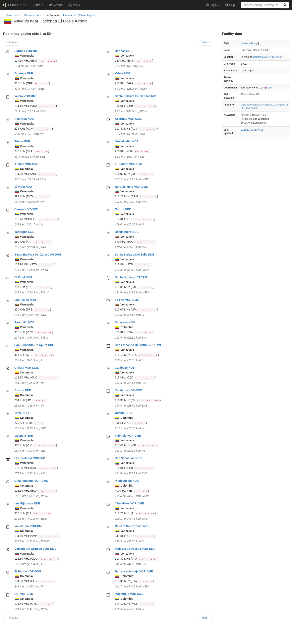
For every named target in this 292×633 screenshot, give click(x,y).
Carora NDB (123, 209)
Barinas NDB (123, 51)
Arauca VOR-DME (26, 164)
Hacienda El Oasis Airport (79, 15)
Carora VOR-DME (26, 209)
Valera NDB (122, 73)
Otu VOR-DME (24, 593)
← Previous (12, 42)
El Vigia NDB (23, 186)
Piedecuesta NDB (127, 480)
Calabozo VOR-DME (128, 390)
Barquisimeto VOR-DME (131, 186)
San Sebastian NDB (128, 458)
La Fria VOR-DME (127, 299)
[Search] (285, 5)
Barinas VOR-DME (27, 51)
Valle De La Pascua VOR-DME (135, 548)
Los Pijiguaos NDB (27, 503)
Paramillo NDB (24, 322)
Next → (206, 42)
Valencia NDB (23, 435)
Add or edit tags (249, 43)
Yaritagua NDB (24, 231)
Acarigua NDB (24, 118)
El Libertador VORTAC (29, 458)
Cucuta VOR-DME (26, 367)
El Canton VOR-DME (129, 164)
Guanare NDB (23, 73)
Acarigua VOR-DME (128, 118)
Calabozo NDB (125, 367)
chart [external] (268, 87)
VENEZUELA (276, 57)
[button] (76, 5)
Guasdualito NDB (126, 141)
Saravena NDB (125, 322)
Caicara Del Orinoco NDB (132, 526)
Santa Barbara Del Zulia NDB (134, 254)
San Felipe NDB (25, 299)
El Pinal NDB (23, 277)
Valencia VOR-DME (128, 435)
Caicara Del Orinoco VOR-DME (35, 548)
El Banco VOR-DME (27, 571)
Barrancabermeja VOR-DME (134, 571)
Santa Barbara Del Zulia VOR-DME (37, 254)
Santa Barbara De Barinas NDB (136, 96)
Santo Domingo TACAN (131, 277)
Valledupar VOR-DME (29, 526)
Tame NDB (21, 413)
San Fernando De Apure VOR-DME (138, 345)
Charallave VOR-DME (129, 503)
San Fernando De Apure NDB (34, 345)
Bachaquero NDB (126, 231)
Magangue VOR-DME (129, 593)
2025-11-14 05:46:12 (252, 129)
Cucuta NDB (22, 390)
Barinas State (260, 57)
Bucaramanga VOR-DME (31, 480)
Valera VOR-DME (25, 96)
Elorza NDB (22, 141)
